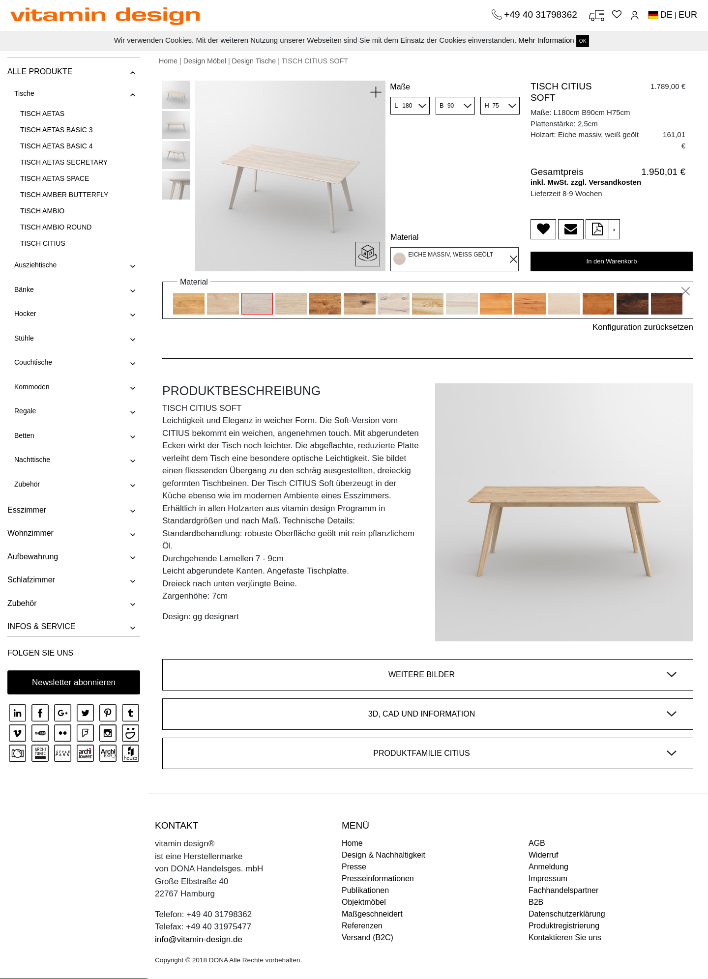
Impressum (548, 878)
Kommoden (32, 387)
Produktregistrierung (564, 925)
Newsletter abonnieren (74, 682)
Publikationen (365, 890)
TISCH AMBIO (42, 211)
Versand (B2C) (367, 937)
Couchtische (33, 362)
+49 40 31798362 (542, 14)
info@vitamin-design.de (198, 939)
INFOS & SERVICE (41, 626)
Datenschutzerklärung (567, 914)
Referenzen (362, 925)
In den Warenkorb (612, 261)
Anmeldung (548, 867)
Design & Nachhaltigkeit (383, 855)
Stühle (24, 338)
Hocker (25, 313)
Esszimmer (26, 510)
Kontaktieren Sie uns (565, 937)
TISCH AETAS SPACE (54, 178)
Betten (24, 435)
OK (582, 41)
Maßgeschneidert (372, 914)
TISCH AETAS (42, 113)
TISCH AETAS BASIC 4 (56, 146)
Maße (400, 87)
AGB (537, 843)
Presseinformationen (378, 878)
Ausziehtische (35, 265)
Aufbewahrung (32, 556)
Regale (25, 411)
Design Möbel (204, 61)
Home (168, 61)
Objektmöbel (364, 902)
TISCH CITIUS (42, 243)
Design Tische (254, 61)
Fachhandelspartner (563, 890)
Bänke (24, 289)
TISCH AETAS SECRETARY (64, 162)
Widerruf (543, 855)
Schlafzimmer (31, 580)
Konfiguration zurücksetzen (642, 327)
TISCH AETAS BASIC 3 (56, 130)
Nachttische (32, 459)
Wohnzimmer (30, 533)
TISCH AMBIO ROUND (55, 227)
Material (404, 237)
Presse (354, 867)
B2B (536, 902)
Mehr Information (546, 40)
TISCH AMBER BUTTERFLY (64, 195)
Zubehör (27, 484)
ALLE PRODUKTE (39, 71)
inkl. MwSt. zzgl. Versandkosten (586, 182)
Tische (24, 93)
